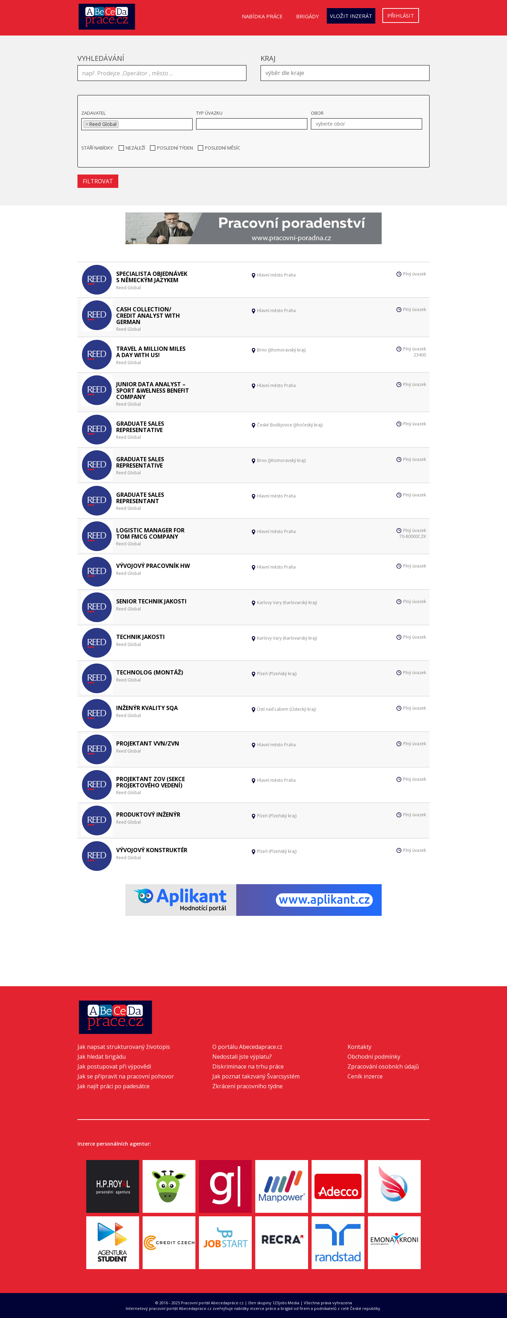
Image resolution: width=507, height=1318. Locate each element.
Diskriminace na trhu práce (248, 1066)
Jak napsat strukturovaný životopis (123, 1047)
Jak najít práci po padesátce (113, 1086)
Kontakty (359, 1047)
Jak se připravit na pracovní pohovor (125, 1076)
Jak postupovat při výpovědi (114, 1066)
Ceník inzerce (365, 1076)
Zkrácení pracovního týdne (247, 1086)
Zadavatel (93, 113)
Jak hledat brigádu (101, 1056)
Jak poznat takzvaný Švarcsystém (256, 1076)
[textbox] (347, 72)
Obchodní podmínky (374, 1056)
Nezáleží (132, 148)
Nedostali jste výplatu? (242, 1056)
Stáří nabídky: (97, 148)
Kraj (268, 58)
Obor (317, 113)
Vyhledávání (100, 58)
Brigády (307, 16)
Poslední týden (171, 148)
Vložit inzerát (351, 15)
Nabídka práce (262, 16)
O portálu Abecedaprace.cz (247, 1047)
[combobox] (345, 73)
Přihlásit (400, 15)
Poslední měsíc (219, 148)
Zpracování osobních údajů (383, 1066)
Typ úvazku (209, 113)
